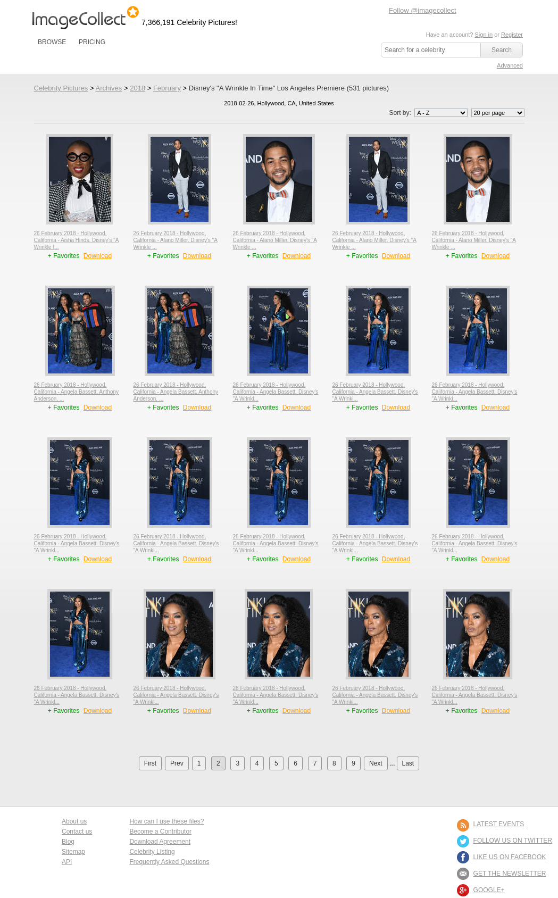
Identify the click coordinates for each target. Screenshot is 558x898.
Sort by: (429, 113)
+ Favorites (64, 256)
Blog (68, 841)
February (167, 88)
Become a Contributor (160, 831)
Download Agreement (159, 841)
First (150, 763)
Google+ (489, 890)
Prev (177, 763)
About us (74, 821)
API (67, 862)
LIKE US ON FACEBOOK (509, 857)
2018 (137, 88)
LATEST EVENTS (498, 824)
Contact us (77, 831)
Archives (108, 88)
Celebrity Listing (151, 851)
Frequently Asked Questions (169, 862)
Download (98, 256)
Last (408, 763)
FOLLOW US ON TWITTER (512, 840)
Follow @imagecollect (422, 10)
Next (375, 763)
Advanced (510, 65)
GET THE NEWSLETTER (509, 873)
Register (512, 34)
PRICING (92, 42)
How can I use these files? (166, 821)
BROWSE (52, 42)
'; (441, 113)
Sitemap (73, 851)
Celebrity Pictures (61, 88)
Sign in (483, 34)
